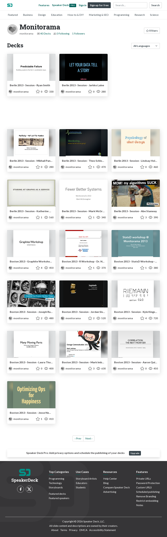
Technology (55, 482)
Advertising (109, 491)
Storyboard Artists (86, 478)
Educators (81, 482)
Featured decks (57, 493)
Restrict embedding (147, 500)
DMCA (83, 529)
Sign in (82, 5)
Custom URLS (144, 487)
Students (81, 487)
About (54, 529)
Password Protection (148, 482)
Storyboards (56, 487)
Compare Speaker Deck (116, 487)
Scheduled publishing (148, 491)
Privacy (73, 529)
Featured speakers (59, 498)
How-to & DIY (76, 14)
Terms (63, 529)
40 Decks (45, 33)
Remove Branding (146, 496)
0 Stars (152, 30)
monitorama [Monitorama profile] (18, 91)
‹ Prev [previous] (78, 438)
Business (28, 14)
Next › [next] (88, 438)
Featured (13, 14)
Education (56, 14)
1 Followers (78, 33)
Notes (139, 505)
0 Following (63, 33)
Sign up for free (99, 5)
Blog (106, 482)
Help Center (110, 478)
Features (44, 5)
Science (154, 14)
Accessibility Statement (102, 529)
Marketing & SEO (99, 14)
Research (140, 14)
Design (42, 14)
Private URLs (143, 478)
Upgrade (134, 453)
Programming (121, 14)
